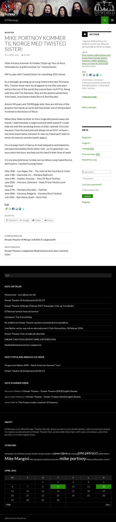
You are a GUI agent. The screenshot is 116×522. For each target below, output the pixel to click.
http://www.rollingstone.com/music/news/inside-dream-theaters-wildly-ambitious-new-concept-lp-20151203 (96, 59)
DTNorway (11, 20)
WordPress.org (89, 159)
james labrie (61, 453)
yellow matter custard (101, 459)
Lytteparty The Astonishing (18, 317)
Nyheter (9, 32)
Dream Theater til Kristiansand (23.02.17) (25, 300)
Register (86, 202)
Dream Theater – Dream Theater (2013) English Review (50, 391)
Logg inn (86, 143)
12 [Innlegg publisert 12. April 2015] (103, 486)
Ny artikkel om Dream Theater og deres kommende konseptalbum (96, 83)
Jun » (108, 504)
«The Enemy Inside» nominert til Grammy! (38, 402)
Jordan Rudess (103, 454)
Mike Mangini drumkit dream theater (44, 459)
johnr (26, 55)
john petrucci (88, 453)
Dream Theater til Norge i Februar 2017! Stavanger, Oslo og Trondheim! (39, 306)
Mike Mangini (17, 458)
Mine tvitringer (89, 107)
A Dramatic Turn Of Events (15, 454)
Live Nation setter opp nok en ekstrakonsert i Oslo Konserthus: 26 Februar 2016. (44, 328)
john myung (72, 454)
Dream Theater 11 (46, 454)
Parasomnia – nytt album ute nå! (20, 294)
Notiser (94, 34)
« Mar (8, 504)
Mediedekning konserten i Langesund (23, 345)
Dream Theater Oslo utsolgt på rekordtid (25, 333)
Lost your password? (92, 184)
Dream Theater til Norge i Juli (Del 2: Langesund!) (39, 237)
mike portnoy (72, 458)
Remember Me (91, 190)
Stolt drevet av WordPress (15, 518)
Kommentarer (91, 154)
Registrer (86, 137)
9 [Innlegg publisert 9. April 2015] (58, 486)
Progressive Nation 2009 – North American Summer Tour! (33, 365)
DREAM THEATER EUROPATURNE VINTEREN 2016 (30, 339)
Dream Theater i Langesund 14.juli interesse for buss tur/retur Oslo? (39, 250)
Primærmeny (112, 20)
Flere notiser (90, 97)
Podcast (89, 459)
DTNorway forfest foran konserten (22, 311)
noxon (91, 88)
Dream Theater (32, 454)
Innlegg (88, 148)
